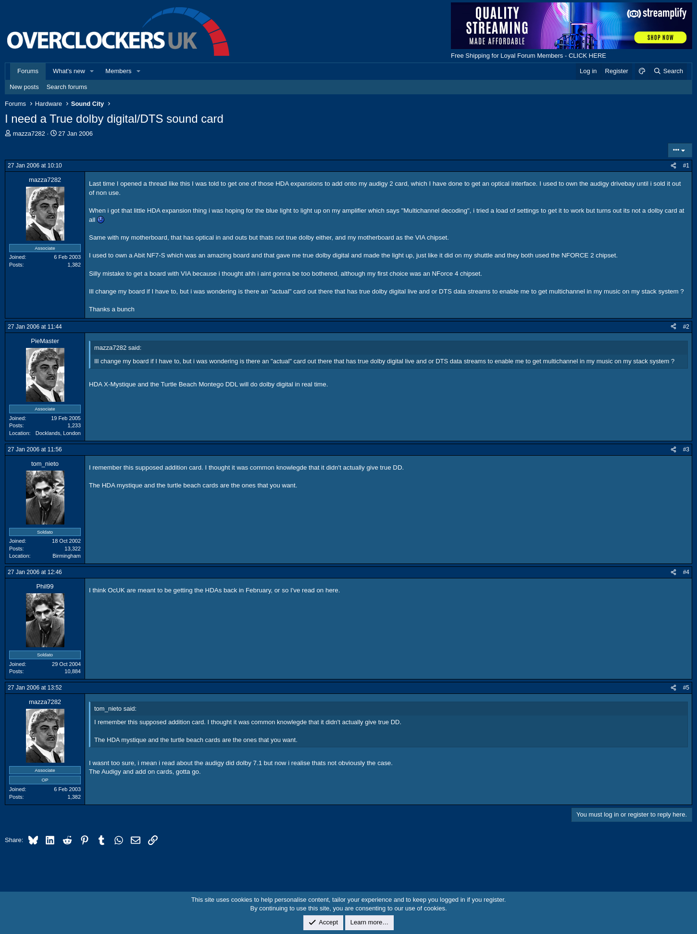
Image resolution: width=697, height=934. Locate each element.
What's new (69, 71)
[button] (92, 71)
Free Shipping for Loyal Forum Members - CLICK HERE (528, 55)
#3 (686, 449)
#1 (686, 165)
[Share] (673, 165)
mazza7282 (29, 133)
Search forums (67, 86)
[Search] (668, 71)
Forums (27, 71)
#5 (686, 687)
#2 (686, 326)
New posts (24, 86)
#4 (686, 572)
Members (118, 71)
